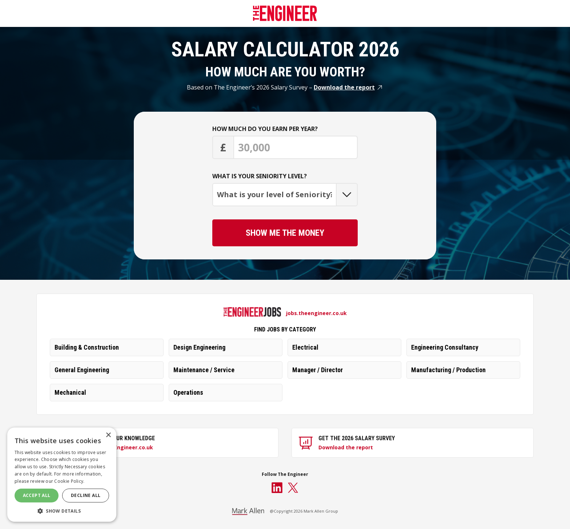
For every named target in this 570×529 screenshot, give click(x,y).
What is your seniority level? (259, 176)
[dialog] (61, 474)
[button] (62, 510)
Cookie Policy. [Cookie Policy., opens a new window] (69, 481)
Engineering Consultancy (444, 347)
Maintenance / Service (203, 370)
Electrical (305, 347)
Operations (188, 392)
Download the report (344, 87)
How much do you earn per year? (265, 129)
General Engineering (82, 370)
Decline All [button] (85, 495)
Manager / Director (317, 370)
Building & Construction (87, 347)
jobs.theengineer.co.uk (316, 313)
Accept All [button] (37, 495)
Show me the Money (285, 233)
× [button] (108, 435)
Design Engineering (199, 347)
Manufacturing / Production (448, 370)
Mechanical (70, 392)
